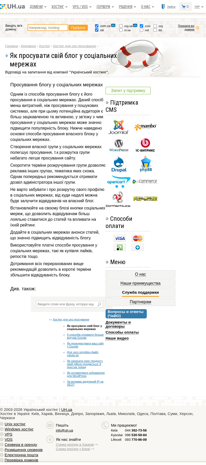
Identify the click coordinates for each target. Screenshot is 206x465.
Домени (36, 7)
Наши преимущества (141, 283)
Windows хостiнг (19, 429)
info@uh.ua (64, 430)
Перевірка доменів (21, 460)
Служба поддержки (140, 292)
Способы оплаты (122, 332)
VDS (9, 439)
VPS (8, 434)
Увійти (171, 6)
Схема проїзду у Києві (73, 449)
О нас (145, 7)
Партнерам (140, 302)
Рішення (125, 7)
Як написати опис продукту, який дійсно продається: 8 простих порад (85, 364)
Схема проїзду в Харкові (75, 444)
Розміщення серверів (23, 449)
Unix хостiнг (15, 424)
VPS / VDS (80, 7)
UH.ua (66, 409)
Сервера (103, 7)
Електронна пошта (21, 455)
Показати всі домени (186, 27)
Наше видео (117, 338)
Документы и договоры (118, 324)
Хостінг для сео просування (71, 319)
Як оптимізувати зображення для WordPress (86, 374)
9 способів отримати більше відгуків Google (85, 336)
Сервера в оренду (21, 444)
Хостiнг (58, 7)
